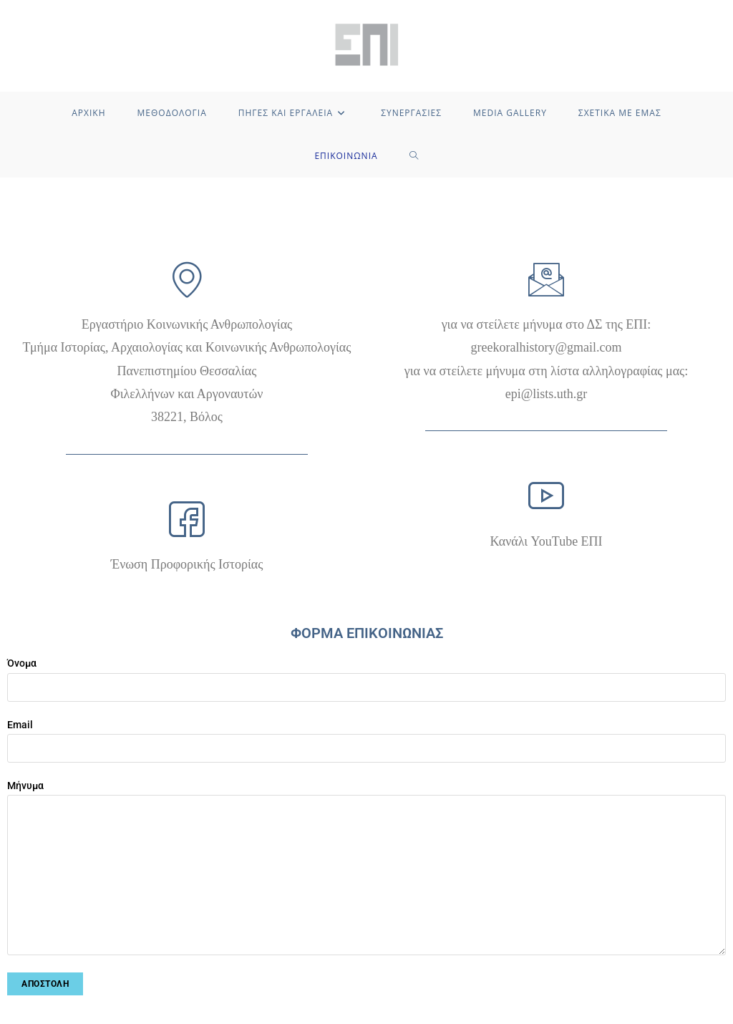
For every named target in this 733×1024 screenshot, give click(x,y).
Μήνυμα (366, 830)
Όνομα (366, 674)
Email (366, 736)
